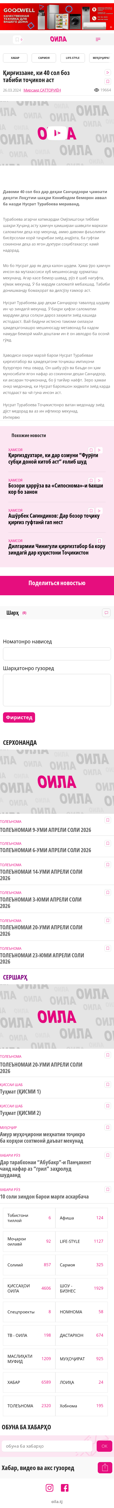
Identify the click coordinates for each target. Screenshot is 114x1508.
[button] (98, 39)
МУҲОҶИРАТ (101, 58)
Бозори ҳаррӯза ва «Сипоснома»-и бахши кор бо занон (55, 488)
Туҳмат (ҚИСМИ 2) (20, 1113)
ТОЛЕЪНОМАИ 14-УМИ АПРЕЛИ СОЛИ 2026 (41, 875)
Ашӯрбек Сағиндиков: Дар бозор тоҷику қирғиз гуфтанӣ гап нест (54, 519)
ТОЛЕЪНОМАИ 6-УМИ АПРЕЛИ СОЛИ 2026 (45, 850)
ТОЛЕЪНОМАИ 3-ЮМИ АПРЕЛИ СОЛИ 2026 (40, 902)
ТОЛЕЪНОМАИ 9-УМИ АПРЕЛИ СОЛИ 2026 (45, 830)
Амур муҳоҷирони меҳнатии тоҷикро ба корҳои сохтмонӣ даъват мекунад (42, 1137)
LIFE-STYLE (73, 58)
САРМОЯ (44, 58)
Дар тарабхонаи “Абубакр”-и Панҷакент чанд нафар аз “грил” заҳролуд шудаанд (45, 1168)
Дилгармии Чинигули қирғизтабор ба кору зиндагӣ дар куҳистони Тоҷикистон (56, 549)
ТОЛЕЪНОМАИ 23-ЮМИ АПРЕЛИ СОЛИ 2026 (42, 958)
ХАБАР (15, 58)
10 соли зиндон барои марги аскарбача (44, 1196)
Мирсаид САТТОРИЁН (42, 90)
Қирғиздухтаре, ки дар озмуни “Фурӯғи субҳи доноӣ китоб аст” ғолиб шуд (53, 458)
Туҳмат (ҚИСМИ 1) (20, 1091)
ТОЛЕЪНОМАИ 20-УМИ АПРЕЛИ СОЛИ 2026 (41, 930)
